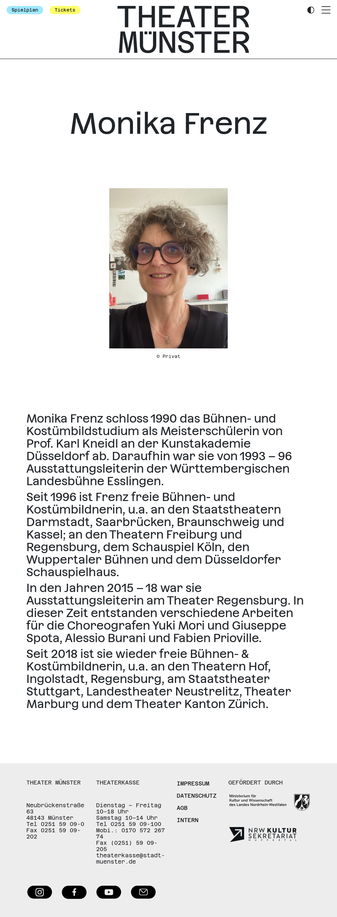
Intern (187, 820)
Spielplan (25, 10)
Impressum (193, 783)
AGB (182, 808)
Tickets (65, 10)
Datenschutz (197, 795)
